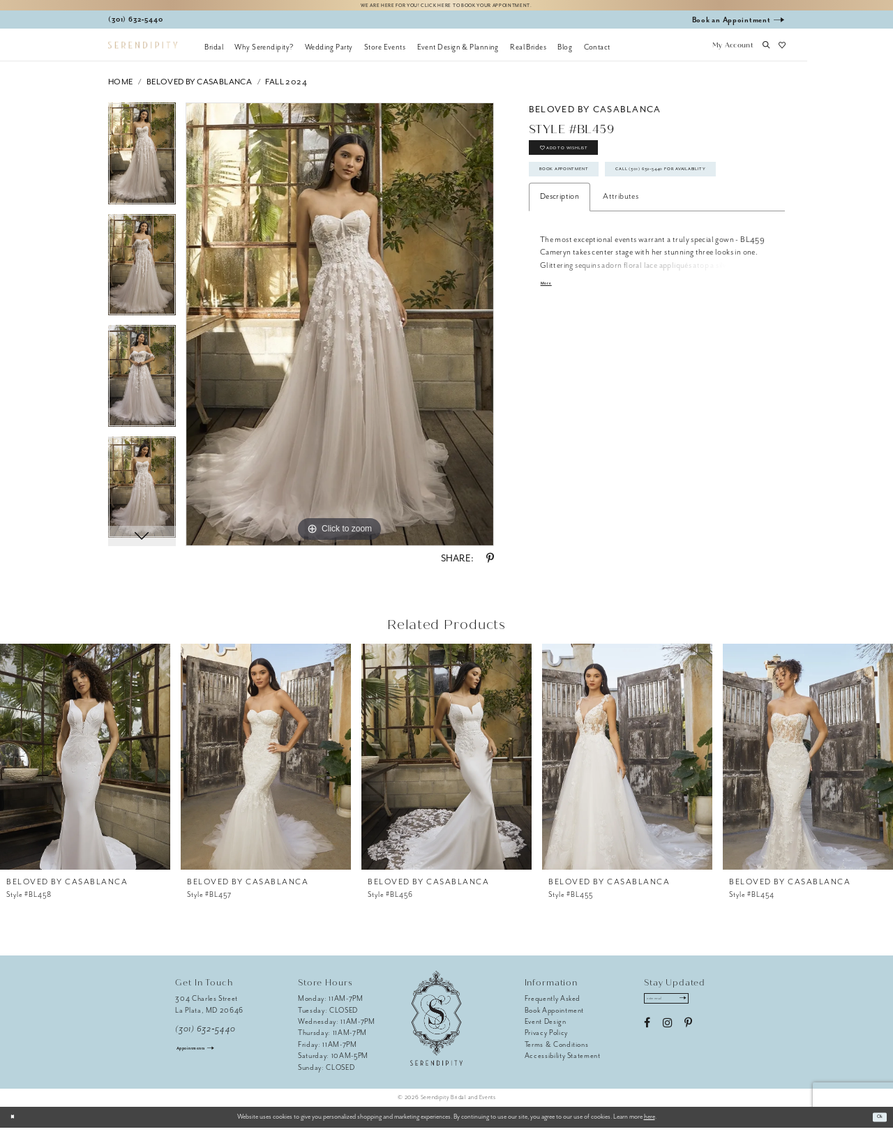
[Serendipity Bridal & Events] (142, 51)
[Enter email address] (679, 1007)
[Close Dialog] (15, 1123)
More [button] (549, 346)
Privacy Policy (546, 1038)
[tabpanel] (142, 164)
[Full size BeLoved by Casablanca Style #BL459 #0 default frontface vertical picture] (339, 330)
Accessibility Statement (563, 1061)
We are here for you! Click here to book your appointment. (446, 8)
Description (559, 257)
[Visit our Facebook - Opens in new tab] (647, 1035)
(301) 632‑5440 (205, 1034)
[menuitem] (214, 52)
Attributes (620, 257)
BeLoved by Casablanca (199, 87)
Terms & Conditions (557, 1049)
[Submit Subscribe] (705, 1007)
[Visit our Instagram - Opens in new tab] (667, 1035)
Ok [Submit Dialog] (876, 1123)
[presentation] (85, 762)
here (649, 1123)
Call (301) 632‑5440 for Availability (617, 226)
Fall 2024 (286, 87)
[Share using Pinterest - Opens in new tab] (490, 565)
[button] (732, 52)
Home (120, 87)
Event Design (545, 1026)
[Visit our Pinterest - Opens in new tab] (688, 1035)
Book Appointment (582, 194)
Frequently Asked (553, 1004)
